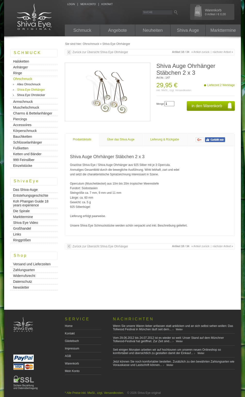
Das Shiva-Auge (25, 190)
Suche (148, 12)
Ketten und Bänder (27, 154)
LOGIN (71, 4)
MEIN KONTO (88, 4)
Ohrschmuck (91, 44)
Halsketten (21, 61)
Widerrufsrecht (24, 276)
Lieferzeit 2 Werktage (221, 85)
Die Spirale (21, 211)
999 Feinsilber (23, 160)
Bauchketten (22, 136)
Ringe (17, 73)
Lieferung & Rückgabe (164, 139)
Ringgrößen (22, 240)
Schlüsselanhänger (27, 142)
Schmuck (82, 30)
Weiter (179, 329)
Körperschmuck (25, 131)
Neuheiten (153, 30)
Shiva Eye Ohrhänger (116, 44)
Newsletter (21, 287)
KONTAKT (107, 4)
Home (69, 326)
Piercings (20, 119)
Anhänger (20, 67)
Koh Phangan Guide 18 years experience (31, 203)
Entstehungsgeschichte (30, 195)
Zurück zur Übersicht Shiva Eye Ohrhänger (100, 52)
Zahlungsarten (24, 270)
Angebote (117, 30)
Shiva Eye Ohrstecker (31, 95)
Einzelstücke (22, 166)
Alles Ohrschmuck (29, 84)
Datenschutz (22, 282)
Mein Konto (72, 371)
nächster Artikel (223, 51)
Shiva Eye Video (25, 223)
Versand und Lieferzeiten (32, 264)
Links (17, 234)
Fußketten (20, 148)
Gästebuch (72, 341)
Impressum (72, 348)
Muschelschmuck (26, 107)
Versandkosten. (183, 90)
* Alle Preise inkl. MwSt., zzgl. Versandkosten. (94, 393)
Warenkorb (72, 363)
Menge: (160, 104)
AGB (68, 356)
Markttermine (223, 30)
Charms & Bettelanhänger (32, 113)
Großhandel (22, 228)
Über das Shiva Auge (121, 139)
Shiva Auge (188, 30)
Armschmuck (23, 102)
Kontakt (70, 333)
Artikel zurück (201, 51)
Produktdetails (82, 139)
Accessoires (22, 125)
